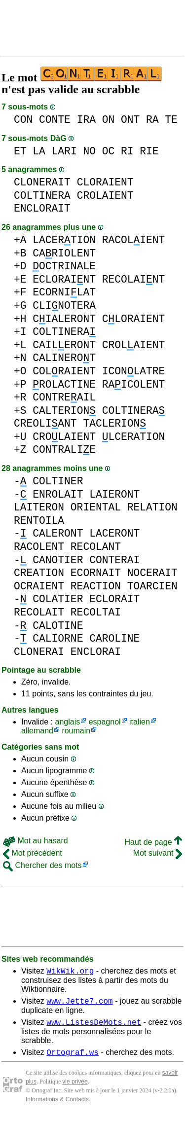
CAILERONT (64, 345)
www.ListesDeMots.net (93, 1026)
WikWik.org (70, 972)
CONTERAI (114, 560)
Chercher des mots (42, 865)
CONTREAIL (64, 397)
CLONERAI (39, 652)
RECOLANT (96, 547)
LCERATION (133, 437)
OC (108, 151)
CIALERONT (64, 319)
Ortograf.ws (72, 1057)
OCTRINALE (64, 266)
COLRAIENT (64, 371)
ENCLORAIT (42, 208)
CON (23, 119)
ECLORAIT (114, 599)
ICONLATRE (133, 371)
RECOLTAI (96, 612)
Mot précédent (32, 853)
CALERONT (58, 533)
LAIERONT (114, 494)
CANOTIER (58, 560)
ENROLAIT (58, 494)
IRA (86, 119)
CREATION (39, 573)
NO (89, 151)
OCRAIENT (39, 586)
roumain (76, 730)
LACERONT (114, 533)
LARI (64, 151)
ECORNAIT (96, 573)
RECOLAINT (133, 279)
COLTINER (58, 481)
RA (152, 119)
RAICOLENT (133, 384)
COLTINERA (42, 195)
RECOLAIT (39, 612)
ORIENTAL (96, 507)
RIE (149, 151)
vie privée (74, 1087)
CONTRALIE (64, 449)
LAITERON (39, 507)
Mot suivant (157, 853)
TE (171, 119)
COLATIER (58, 599)
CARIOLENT (64, 253)
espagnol (105, 722)
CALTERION (64, 410)
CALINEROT (64, 358)
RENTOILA (39, 520)
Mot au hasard (35, 840)
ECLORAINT (64, 279)
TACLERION (114, 423)
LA (39, 151)
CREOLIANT (45, 423)
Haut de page (153, 842)
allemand (37, 730)
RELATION (152, 507)
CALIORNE (58, 638)
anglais (67, 722)
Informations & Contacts (57, 1105)
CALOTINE (58, 625)
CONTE (55, 119)
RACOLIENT (133, 240)
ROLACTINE (64, 384)
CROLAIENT (105, 195)
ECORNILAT (64, 292)
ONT (130, 119)
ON (108, 119)
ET (20, 151)
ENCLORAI (96, 652)
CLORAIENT (105, 182)
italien (139, 722)
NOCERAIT (152, 573)
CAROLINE (114, 638)
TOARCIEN (152, 586)
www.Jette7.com (79, 1003)
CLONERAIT (42, 182)
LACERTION (64, 240)
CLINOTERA (64, 305)
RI (127, 151)
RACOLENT (39, 547)
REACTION (96, 586)
